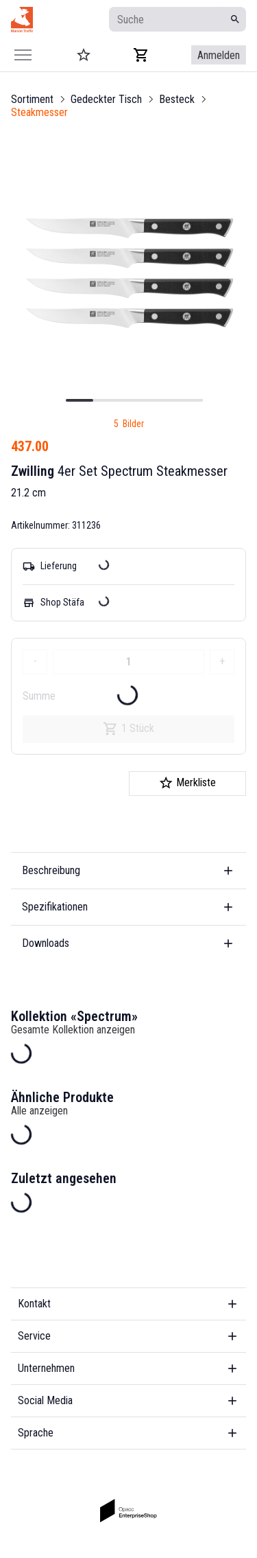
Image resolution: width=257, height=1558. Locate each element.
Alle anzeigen (39, 1110)
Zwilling (32, 471)
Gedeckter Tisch (106, 99)
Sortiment (32, 99)
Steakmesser (39, 112)
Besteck (177, 99)
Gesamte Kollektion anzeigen (73, 1029)
